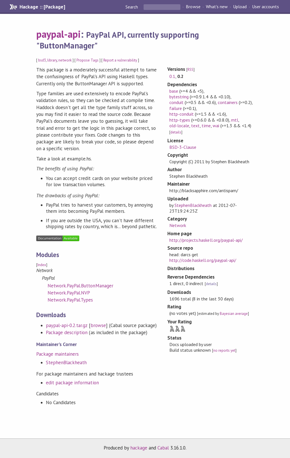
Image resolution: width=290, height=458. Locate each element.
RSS (190, 69)
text (195, 125)
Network (177, 225)
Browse (193, 7)
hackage (138, 448)
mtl (234, 120)
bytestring (179, 96)
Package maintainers (57, 354)
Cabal (163, 448)
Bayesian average (234, 313)
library (52, 60)
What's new (217, 7)
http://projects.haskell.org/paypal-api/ (206, 240)
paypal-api (58, 34)
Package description (67, 332)
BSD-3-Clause (182, 147)
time (206, 125)
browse (98, 325)
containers (228, 102)
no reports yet (224, 350)
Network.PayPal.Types (70, 300)
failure (175, 108)
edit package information (72, 382)
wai (216, 125)
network (64, 60)
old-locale (179, 125)
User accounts (265, 7)
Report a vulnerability (120, 60)
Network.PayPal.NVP (69, 293)
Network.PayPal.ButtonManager (80, 286)
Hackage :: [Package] (42, 6)
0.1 (172, 76)
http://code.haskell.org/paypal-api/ (202, 260)
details (175, 132)
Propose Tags (87, 60)
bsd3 (42, 60)
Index (41, 264)
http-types (179, 120)
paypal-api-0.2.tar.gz (67, 325)
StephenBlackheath (66, 362)
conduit (176, 102)
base (173, 91)
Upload (240, 7)
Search (132, 7)
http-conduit (181, 114)
